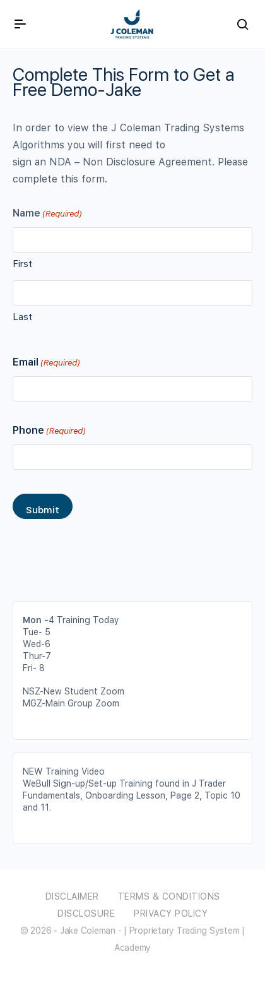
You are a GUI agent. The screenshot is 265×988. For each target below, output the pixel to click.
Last (22, 317)
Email (46, 362)
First (22, 264)
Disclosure (86, 913)
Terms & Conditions (169, 896)
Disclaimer (72, 896)
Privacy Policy (171, 913)
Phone (49, 430)
